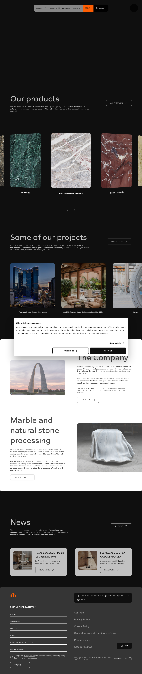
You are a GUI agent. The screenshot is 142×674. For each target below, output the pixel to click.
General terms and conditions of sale (95, 633)
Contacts (79, 612)
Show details (115, 343)
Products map (82, 640)
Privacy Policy (82, 619)
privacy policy (29, 656)
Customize (70, 351)
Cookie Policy (81, 626)
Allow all (108, 351)
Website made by (123, 659)
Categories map (83, 646)
